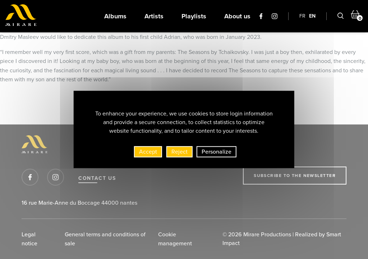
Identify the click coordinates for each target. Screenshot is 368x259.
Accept (148, 151)
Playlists (193, 16)
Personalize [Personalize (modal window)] (216, 151)
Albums (115, 16)
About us (237, 16)
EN (312, 16)
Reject (179, 151)
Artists (154, 16)
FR (302, 16)
